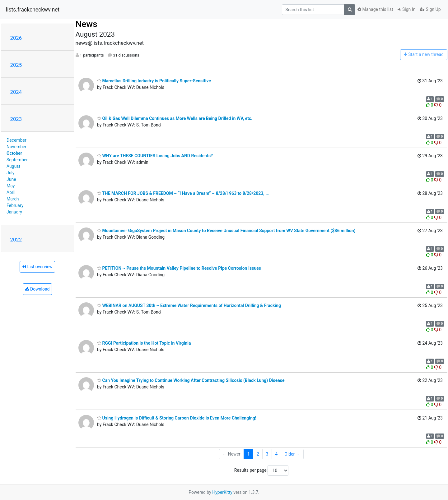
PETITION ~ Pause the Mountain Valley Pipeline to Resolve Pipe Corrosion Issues (179, 268)
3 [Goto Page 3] (267, 454)
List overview (37, 266)
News (86, 24)
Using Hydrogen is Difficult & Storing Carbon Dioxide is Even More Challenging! (176, 417)
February (15, 205)
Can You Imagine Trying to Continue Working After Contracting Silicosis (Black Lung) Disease (190, 380)
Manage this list (375, 9)
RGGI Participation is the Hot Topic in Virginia (144, 343)
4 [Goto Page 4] (276, 454)
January (14, 211)
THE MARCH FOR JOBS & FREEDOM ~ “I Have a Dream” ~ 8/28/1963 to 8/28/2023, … (183, 193)
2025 (16, 65)
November (16, 146)
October (14, 153)
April (11, 192)
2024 (16, 92)
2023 (16, 119)
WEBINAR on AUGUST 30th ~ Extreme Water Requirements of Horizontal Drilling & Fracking (189, 305)
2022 (16, 239)
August (13, 166)
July (10, 172)
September (17, 159)
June (11, 179)
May (11, 185)
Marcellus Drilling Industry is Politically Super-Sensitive (154, 80)
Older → (292, 454)
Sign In (407, 9)
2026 (16, 38)
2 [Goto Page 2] (258, 454)
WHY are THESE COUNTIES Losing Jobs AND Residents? (155, 155)
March (13, 198)
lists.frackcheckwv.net (32, 10)
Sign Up (430, 9)
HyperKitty (222, 492)
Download (37, 289)
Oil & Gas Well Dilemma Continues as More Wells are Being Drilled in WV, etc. (174, 118)
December (16, 140)
